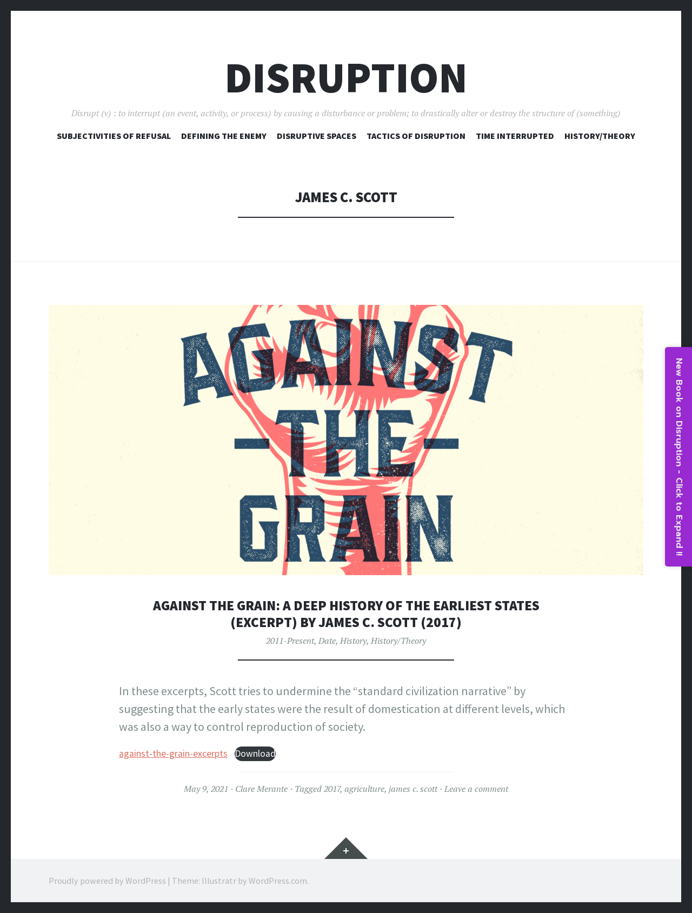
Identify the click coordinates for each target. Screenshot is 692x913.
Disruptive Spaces (316, 135)
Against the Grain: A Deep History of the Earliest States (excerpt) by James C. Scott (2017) (346, 613)
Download (255, 753)
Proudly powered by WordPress (107, 880)
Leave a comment (476, 789)
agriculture (364, 789)
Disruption (346, 77)
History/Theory (599, 135)
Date (327, 641)
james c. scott (413, 789)
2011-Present (290, 641)
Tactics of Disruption (416, 135)
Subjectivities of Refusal (114, 135)
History (353, 641)
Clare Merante (261, 789)
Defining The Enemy (224, 135)
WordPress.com (278, 880)
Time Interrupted (515, 135)
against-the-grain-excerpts (173, 753)
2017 (332, 789)
